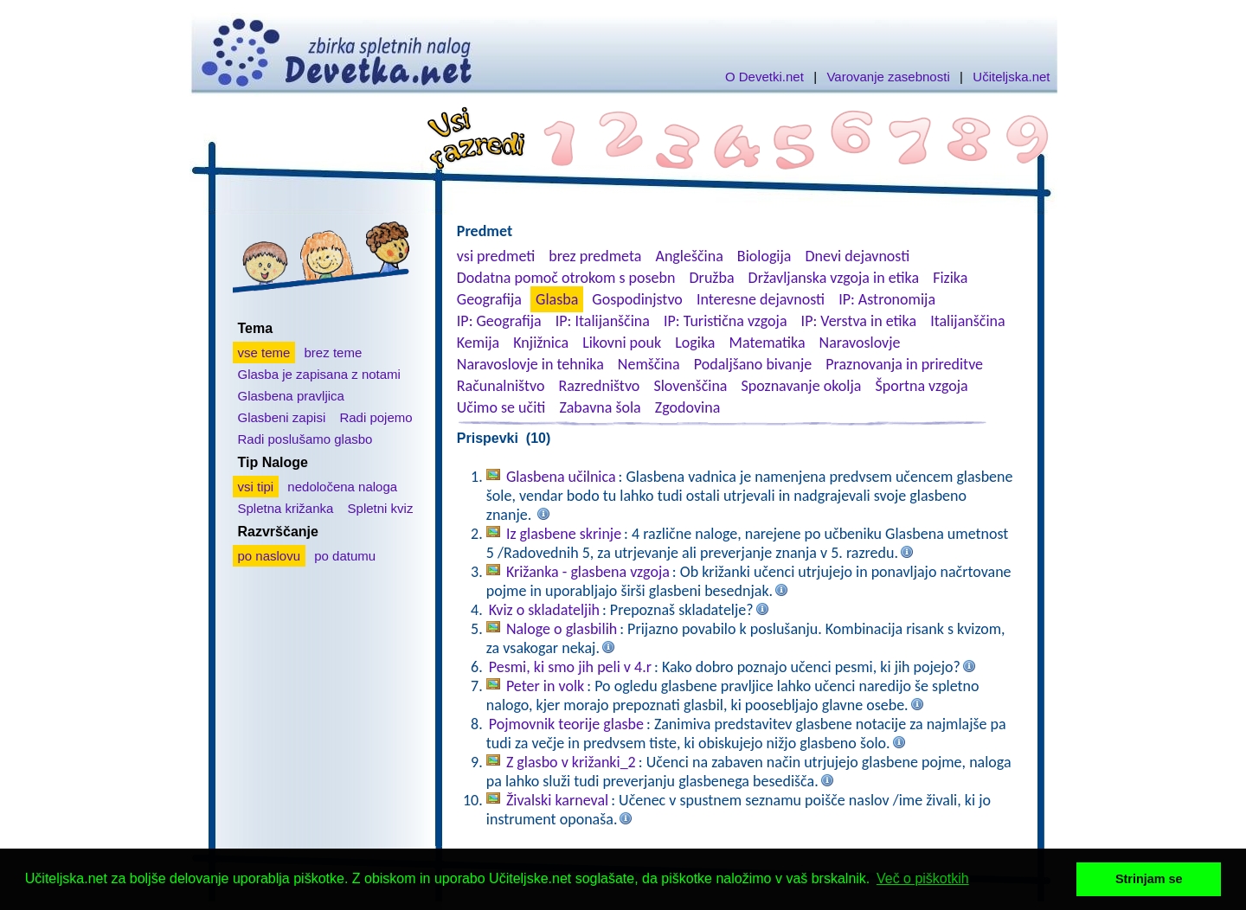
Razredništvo (598, 385)
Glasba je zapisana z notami (319, 374)
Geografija (489, 299)
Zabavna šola (599, 407)
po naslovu (269, 555)
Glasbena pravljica (291, 395)
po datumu (345, 555)
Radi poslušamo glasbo (305, 439)
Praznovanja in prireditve (904, 364)
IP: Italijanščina (603, 320)
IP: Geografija (499, 320)
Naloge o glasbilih (561, 628)
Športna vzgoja (921, 385)
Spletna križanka (286, 508)
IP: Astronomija (886, 299)
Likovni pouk (621, 342)
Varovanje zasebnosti (887, 76)
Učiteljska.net (1011, 76)
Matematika (767, 342)
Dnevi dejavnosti (858, 256)
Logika (695, 342)
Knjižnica (540, 342)
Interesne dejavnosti (761, 299)
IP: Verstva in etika (858, 320)
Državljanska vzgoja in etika (833, 277)
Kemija (478, 342)
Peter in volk (545, 685)
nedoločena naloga (342, 486)
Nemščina (649, 364)
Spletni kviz (381, 508)
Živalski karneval (557, 800)
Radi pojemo (375, 417)
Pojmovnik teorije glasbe (566, 724)
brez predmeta (595, 256)
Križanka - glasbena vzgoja (588, 571)
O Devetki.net (764, 76)
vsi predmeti (496, 256)
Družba (712, 277)
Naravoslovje (860, 342)
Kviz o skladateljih (544, 609)
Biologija (764, 256)
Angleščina (689, 256)
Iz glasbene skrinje (563, 533)
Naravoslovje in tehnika (530, 364)
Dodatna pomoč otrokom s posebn (566, 277)
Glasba (557, 299)
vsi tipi (256, 486)
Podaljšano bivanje (753, 364)
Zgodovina (687, 407)
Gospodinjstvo (637, 299)
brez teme (334, 352)
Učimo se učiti (501, 407)
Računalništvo (501, 385)
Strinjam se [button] (1149, 879)
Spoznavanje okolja (802, 385)
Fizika (950, 277)
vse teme (264, 352)
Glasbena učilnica (561, 476)
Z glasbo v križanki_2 (571, 762)
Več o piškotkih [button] (923, 878)
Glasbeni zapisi (282, 417)
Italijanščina (967, 320)
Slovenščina (690, 385)
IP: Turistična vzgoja (725, 320)
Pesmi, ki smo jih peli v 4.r (570, 666)
